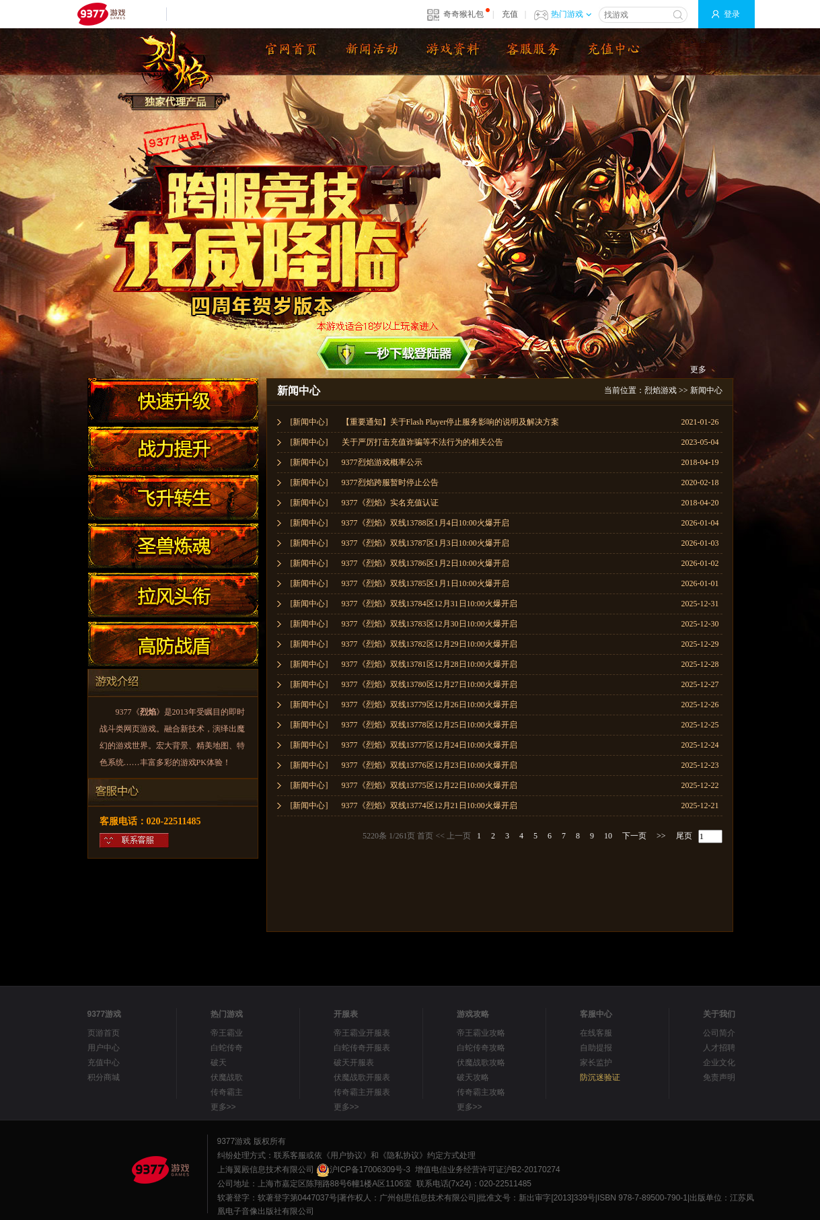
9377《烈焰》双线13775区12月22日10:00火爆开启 (429, 785)
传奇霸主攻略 (481, 1092)
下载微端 (531, 51)
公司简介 (719, 1033)
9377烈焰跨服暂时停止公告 (390, 482)
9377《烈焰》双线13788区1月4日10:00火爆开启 (425, 523)
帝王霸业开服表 (362, 1033)
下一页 (634, 835)
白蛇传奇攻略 (481, 1047)
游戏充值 (612, 51)
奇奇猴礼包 (463, 14)
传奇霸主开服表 (362, 1092)
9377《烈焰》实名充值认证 (390, 502)
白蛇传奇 (227, 1047)
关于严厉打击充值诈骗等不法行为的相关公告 (422, 442)
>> (661, 835)
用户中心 (103, 1047)
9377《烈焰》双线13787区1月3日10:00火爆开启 (425, 543)
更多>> (223, 1107)
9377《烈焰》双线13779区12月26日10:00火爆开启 (429, 704)
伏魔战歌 (227, 1077)
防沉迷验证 (600, 1077)
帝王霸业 (227, 1033)
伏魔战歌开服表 (362, 1077)
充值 (510, 14)
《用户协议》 (346, 1155)
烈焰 (148, 712)
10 (608, 835)
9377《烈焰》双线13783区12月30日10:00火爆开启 (429, 624)
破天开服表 (354, 1062)
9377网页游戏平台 (101, 14)
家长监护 (596, 1062)
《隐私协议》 (403, 1155)
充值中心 (103, 1062)
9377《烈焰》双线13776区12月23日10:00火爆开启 (429, 765)
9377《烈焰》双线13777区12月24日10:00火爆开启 (429, 745)
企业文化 (719, 1062)
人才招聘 (719, 1047)
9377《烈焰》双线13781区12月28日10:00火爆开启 (429, 664)
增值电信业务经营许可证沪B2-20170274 (487, 1169)
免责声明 (719, 1077)
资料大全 (450, 51)
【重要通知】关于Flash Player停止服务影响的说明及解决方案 (451, 422)
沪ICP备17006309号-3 (363, 1169)
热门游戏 (571, 14)
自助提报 (596, 1047)
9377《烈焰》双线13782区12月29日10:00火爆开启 (429, 644)
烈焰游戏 (660, 390)
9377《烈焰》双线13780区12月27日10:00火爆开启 (429, 684)
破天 (219, 1062)
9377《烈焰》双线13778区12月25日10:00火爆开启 (429, 724)
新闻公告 (370, 51)
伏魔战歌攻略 (481, 1062)
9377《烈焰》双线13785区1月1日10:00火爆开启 (425, 583)
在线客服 (596, 1033)
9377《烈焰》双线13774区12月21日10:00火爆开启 (429, 805)
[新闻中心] (309, 422)
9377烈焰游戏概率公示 (382, 462)
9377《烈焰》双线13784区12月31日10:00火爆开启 (429, 603)
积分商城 (103, 1077)
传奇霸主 (227, 1092)
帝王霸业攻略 (481, 1033)
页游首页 (103, 1033)
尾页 (684, 835)
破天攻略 (473, 1077)
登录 (732, 14)
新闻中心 (706, 390)
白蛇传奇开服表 (362, 1047)
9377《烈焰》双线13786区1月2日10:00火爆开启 (425, 563)
